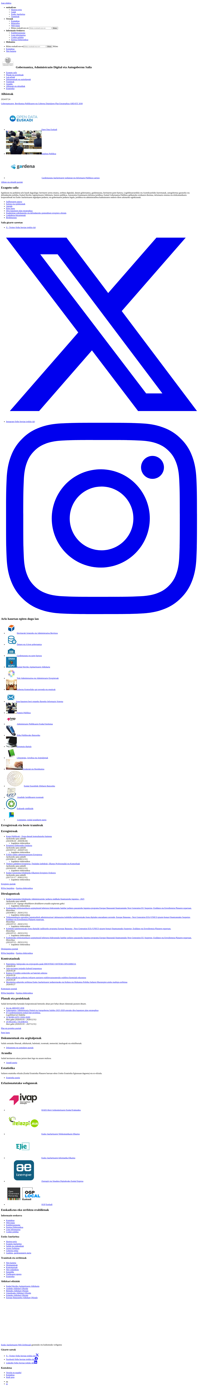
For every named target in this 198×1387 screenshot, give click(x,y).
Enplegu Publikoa (31, 154)
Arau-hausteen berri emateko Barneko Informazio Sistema (34, 701)
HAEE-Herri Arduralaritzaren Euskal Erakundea (43, 1110)
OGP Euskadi (29, 1204)
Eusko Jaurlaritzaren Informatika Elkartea (40, 1158)
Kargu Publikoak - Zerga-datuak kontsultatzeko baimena (29, 836)
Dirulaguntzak (12, 1265)
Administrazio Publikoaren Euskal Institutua (29, 724)
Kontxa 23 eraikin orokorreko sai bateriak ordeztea (26, 973)
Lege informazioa (13, 1229)
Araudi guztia (11, 1063)
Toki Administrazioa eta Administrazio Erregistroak (32, 678)
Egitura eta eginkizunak (15, 204)
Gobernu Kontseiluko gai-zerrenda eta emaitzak (31, 689)
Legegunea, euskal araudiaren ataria (26, 820)
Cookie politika (17, 37)
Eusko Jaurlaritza (18, 14)
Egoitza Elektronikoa (19, 40)
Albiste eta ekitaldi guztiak (12, 182)
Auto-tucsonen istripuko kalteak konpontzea (24, 968)
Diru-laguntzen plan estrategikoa (19, 211)
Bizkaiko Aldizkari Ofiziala (17, 1291)
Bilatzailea (15, 23)
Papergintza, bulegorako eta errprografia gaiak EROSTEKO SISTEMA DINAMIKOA (41, 964)
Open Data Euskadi (31, 129)
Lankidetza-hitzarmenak (16, 215)
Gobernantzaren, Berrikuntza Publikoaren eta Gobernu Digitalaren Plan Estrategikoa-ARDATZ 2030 (42, 103)
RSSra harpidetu (7, 888)
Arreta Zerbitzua (12, 1248)
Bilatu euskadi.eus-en (20, 28)
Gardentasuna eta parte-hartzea (24, 656)
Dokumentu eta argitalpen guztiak (19, 1048)
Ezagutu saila (11, 72)
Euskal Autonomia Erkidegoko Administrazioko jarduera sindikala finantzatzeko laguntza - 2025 (45, 899)
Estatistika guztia (13, 1078)
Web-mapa (15, 26)
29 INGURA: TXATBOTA (17, 1022)
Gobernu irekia (12, 1251)
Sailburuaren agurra (14, 202)
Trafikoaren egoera (13, 1274)
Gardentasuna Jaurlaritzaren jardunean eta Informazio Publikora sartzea (53, 178)
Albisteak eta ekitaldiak (15, 86)
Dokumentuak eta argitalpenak (18, 79)
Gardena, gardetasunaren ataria (18, 1253)
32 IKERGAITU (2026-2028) (18, 1017)
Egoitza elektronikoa (24, 888)
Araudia (9, 84)
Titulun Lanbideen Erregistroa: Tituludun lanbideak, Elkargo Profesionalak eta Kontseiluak (43, 864)
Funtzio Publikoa (18, 713)
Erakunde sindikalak (19, 808)
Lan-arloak (10, 77)
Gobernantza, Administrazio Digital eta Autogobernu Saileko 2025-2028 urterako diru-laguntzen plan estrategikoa (52, 1010)
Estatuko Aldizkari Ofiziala (17, 1295)
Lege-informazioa (18, 35)
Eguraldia (10, 1272)
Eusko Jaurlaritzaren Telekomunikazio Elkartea (43, 1134)
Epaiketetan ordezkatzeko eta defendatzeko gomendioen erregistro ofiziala (36, 213)
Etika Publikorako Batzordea (23, 735)
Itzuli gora (10, 1377)
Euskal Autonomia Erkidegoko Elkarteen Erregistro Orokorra (31, 873)
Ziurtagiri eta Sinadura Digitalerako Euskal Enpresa (44, 1181)
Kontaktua (15, 21)
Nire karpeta (11, 51)
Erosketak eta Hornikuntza (25, 769)
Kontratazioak (12, 1267)
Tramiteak (15, 16)
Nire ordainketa (12, 1270)
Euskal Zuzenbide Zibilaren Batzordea (30, 786)
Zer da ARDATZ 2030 (15, 1008)
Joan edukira (6, 3)
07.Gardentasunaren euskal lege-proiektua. (23, 1013)
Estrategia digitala (18, 746)
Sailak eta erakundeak (15, 1246)
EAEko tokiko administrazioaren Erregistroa (24, 855)
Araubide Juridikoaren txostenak (25, 797)
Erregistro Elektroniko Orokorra (19, 845)
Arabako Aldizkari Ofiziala (17, 1288)
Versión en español (13, 1373)
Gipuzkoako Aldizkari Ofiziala (18, 1293)
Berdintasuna (11, 218)
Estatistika (10, 88)
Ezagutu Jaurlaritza (14, 1244)
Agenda (9, 206)
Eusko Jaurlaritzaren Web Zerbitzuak (16, 1345)
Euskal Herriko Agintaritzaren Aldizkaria (28, 667)
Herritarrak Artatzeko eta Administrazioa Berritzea (32, 633)
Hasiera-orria (16, 10)
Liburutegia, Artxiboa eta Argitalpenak (27, 758)
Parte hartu (10, 208)
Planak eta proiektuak (15, 75)
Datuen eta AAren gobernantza (24, 644)
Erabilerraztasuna (18, 33)
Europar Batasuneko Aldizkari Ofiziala (22, 1298)
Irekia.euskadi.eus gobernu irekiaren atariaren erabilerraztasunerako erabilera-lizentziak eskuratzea (46, 978)
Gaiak (13, 12)
